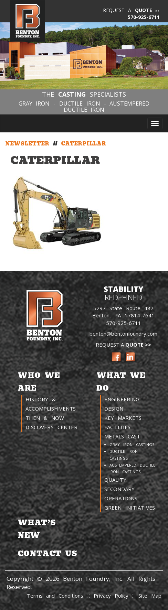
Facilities (117, 427)
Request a (128, 10)
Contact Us (47, 553)
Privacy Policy (113, 595)
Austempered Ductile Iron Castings (132, 468)
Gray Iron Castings (131, 444)
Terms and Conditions (55, 595)
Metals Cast (122, 436)
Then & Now (44, 417)
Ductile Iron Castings (123, 455)
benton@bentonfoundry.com (123, 333)
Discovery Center (51, 427)
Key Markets (122, 417)
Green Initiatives (129, 507)
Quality (115, 479)
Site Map (149, 595)
